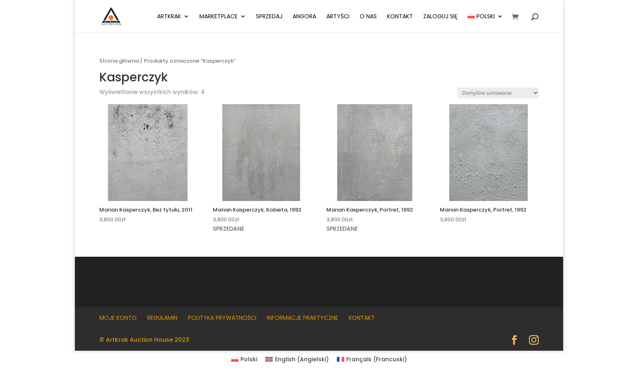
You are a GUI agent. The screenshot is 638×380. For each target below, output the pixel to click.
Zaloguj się (440, 16)
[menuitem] (485, 23)
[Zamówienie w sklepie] (498, 92)
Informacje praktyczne (302, 318)
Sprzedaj (269, 16)
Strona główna (119, 61)
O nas (368, 16)
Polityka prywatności (222, 318)
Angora (304, 16)
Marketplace (218, 16)
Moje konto (118, 318)
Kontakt (400, 16)
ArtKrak (169, 16)
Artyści (338, 16)
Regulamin (162, 318)
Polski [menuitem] (248, 359)
